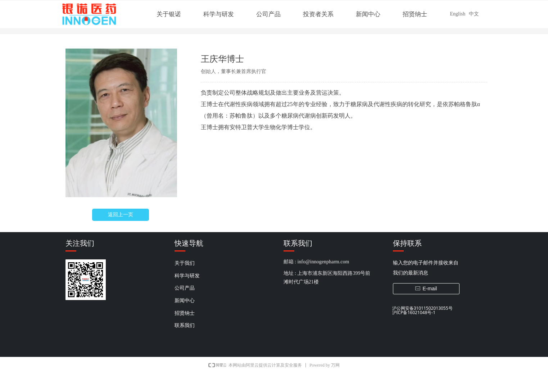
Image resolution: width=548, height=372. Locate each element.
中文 (474, 14)
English (458, 14)
